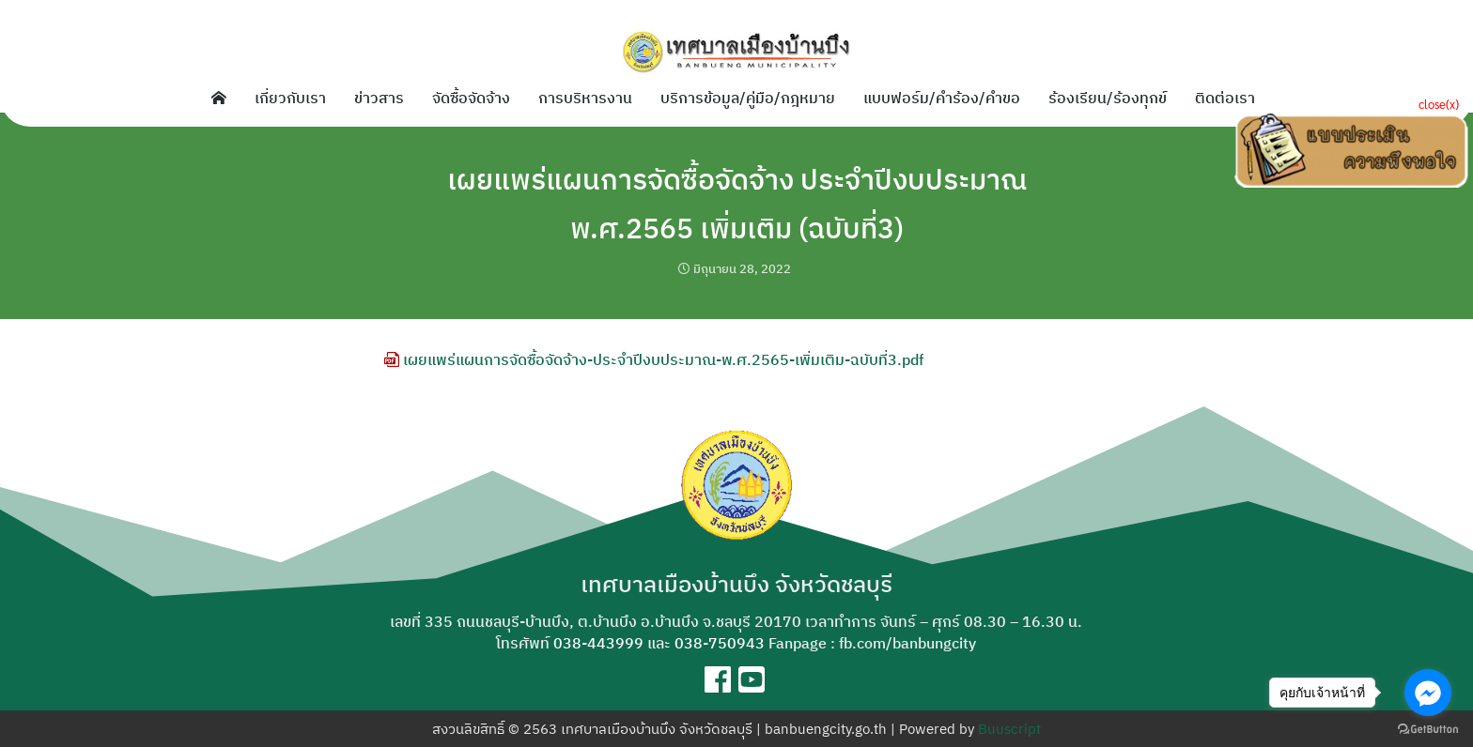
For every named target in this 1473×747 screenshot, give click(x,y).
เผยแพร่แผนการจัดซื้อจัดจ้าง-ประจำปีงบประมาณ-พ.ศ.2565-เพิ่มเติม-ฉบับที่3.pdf (653, 359)
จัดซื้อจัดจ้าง (471, 97)
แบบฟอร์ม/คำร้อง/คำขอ (941, 97)
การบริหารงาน (585, 97)
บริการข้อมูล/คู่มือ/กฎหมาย (747, 97)
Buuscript (1009, 729)
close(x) (1439, 104)
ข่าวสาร (379, 97)
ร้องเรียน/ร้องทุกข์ (1107, 97)
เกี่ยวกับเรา (290, 97)
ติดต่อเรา (1225, 97)
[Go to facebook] (1427, 692)
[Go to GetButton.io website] (1428, 728)
